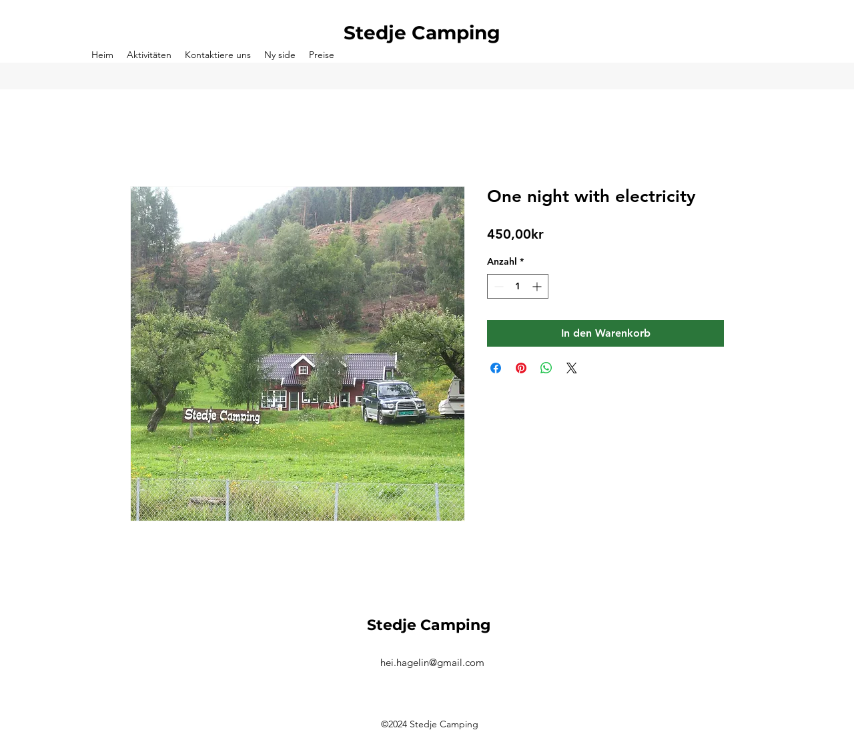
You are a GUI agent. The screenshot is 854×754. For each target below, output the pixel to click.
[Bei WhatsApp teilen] (546, 368)
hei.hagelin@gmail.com (432, 662)
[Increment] (538, 286)
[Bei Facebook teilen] (496, 368)
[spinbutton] (518, 286)
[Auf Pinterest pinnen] (521, 368)
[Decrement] (497, 286)
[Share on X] (572, 368)
